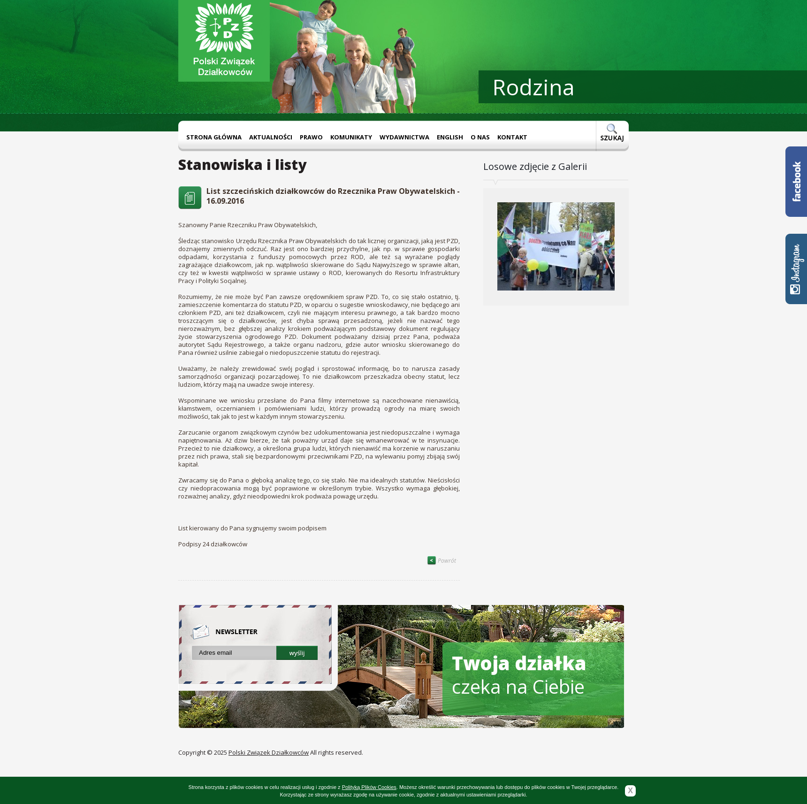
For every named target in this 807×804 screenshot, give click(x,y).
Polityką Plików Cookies (369, 787)
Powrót (441, 561)
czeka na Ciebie (519, 674)
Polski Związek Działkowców (268, 752)
